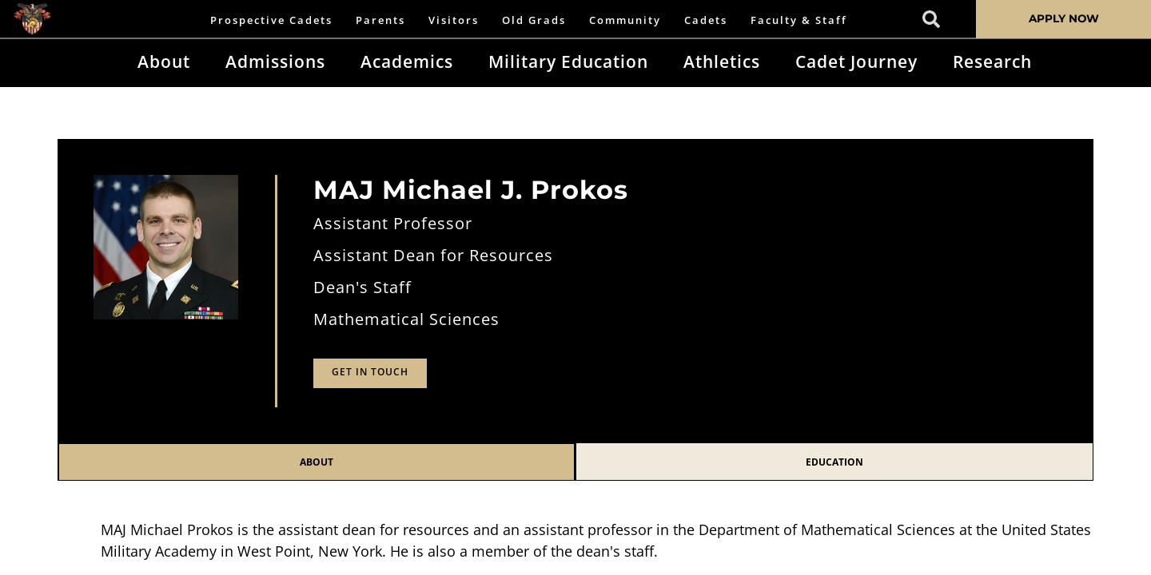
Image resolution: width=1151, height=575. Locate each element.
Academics (406, 61)
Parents (380, 20)
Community (625, 20)
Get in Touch (370, 372)
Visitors (453, 20)
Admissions (275, 61)
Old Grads (534, 20)
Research (992, 61)
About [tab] (316, 462)
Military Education (568, 61)
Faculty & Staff (799, 20)
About (163, 61)
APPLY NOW (1064, 18)
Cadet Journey (856, 61)
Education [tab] (834, 462)
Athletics (721, 61)
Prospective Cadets (271, 20)
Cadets (705, 20)
